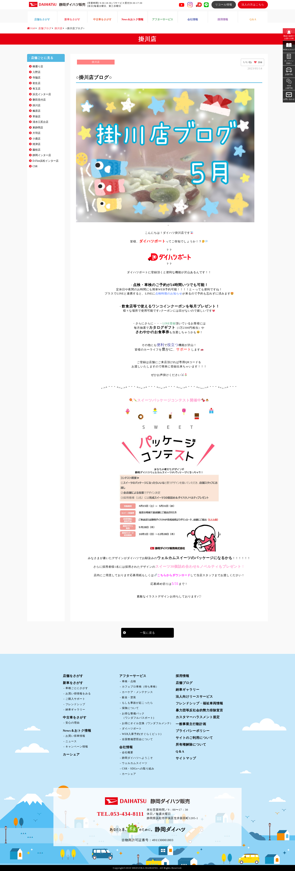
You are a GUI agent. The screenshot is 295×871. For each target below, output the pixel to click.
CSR (35, 166)
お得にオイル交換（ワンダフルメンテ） (147, 723)
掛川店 (36, 105)
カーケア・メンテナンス (137, 692)
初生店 (36, 83)
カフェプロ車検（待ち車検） (140, 686)
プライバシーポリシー (193, 731)
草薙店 (36, 116)
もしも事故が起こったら (137, 702)
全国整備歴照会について (137, 739)
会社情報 (126, 747)
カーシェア (71, 754)
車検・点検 (129, 681)
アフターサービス (132, 676)
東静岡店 (38, 127)
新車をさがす (73, 683)
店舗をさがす (73, 676)
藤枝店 (36, 149)
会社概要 (127, 752)
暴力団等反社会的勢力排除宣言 (199, 710)
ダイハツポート (132, 728)
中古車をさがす (75, 717)
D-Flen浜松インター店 (46, 160)
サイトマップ (186, 758)
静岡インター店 (42, 155)
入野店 (36, 72)
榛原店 (36, 110)
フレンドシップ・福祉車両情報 (199, 703)
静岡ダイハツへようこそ (137, 757)
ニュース (71, 741)
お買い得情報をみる (78, 693)
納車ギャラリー (75, 709)
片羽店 (36, 133)
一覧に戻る (147, 632)
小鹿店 (36, 138)
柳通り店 (38, 66)
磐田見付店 (39, 99)
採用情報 (182, 676)
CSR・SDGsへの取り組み (138, 768)
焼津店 (36, 144)
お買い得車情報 (75, 735)
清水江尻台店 (40, 122)
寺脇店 (36, 77)
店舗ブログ (184, 683)
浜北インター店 (42, 94)
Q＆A (180, 751)
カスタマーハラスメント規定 (198, 717)
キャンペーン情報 (76, 746)
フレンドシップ (75, 704)
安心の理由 (72, 722)
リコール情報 (223, 4)
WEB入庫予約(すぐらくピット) (141, 734)
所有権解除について (191, 744)
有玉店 (36, 88)
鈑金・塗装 (129, 697)
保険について (130, 708)
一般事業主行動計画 (191, 724)
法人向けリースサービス (194, 696)
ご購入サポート (75, 698)
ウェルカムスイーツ (134, 763)
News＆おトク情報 (77, 730)
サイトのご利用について (194, 738)
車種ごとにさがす (76, 688)
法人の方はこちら (253, 4)
